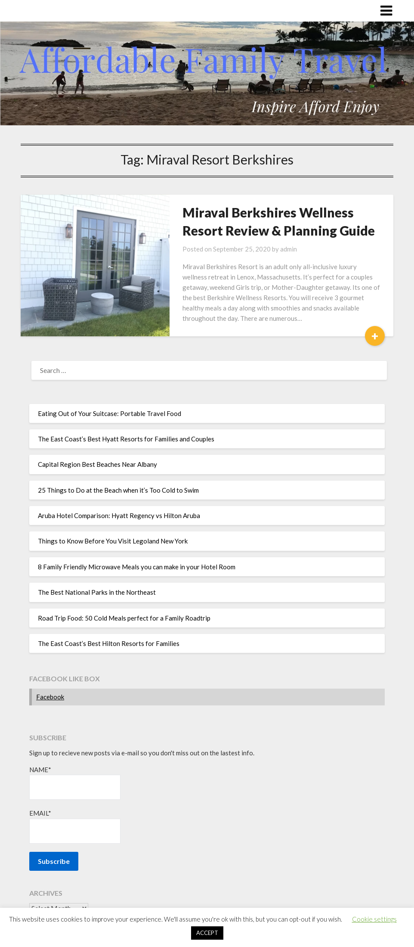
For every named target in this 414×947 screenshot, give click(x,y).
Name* (74, 783)
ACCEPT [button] (207, 932)
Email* (74, 826)
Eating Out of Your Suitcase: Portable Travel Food (109, 413)
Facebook (50, 697)
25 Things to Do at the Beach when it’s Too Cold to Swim (118, 490)
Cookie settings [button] (374, 919)
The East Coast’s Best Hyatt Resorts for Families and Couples (126, 439)
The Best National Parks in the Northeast (97, 592)
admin (288, 249)
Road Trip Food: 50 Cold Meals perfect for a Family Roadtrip (124, 618)
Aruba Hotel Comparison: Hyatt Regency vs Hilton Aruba (119, 515)
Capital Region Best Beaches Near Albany (97, 464)
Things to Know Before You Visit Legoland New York (113, 541)
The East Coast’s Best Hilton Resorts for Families (108, 643)
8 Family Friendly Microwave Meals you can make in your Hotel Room (136, 567)
